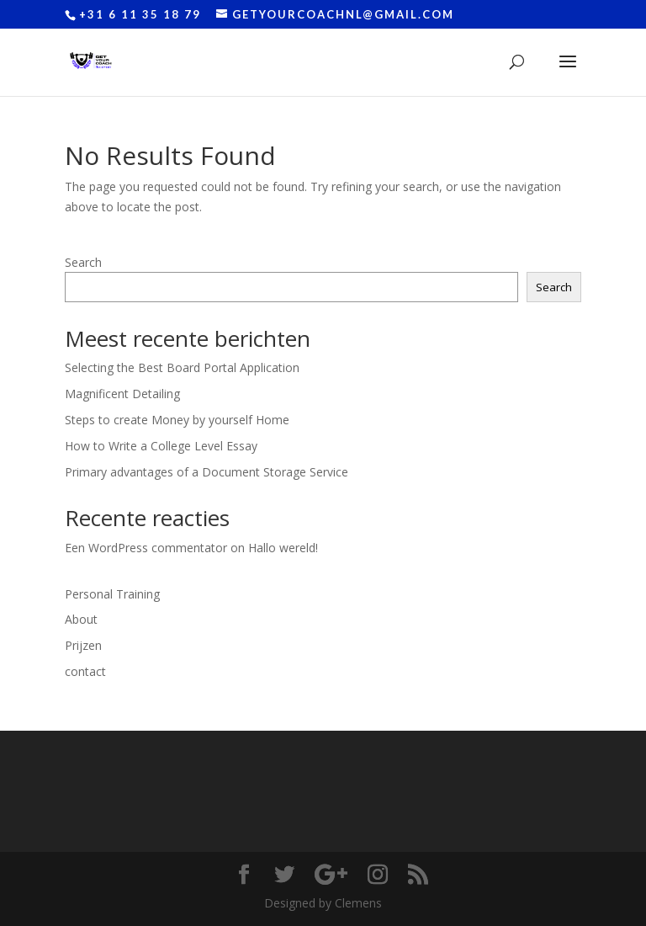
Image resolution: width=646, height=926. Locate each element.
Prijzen (83, 645)
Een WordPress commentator (146, 548)
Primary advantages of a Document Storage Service (206, 472)
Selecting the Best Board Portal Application (182, 367)
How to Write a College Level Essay (161, 446)
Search (83, 262)
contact (85, 671)
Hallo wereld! (283, 548)
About (81, 619)
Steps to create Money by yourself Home (177, 420)
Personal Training (112, 594)
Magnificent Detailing (122, 394)
